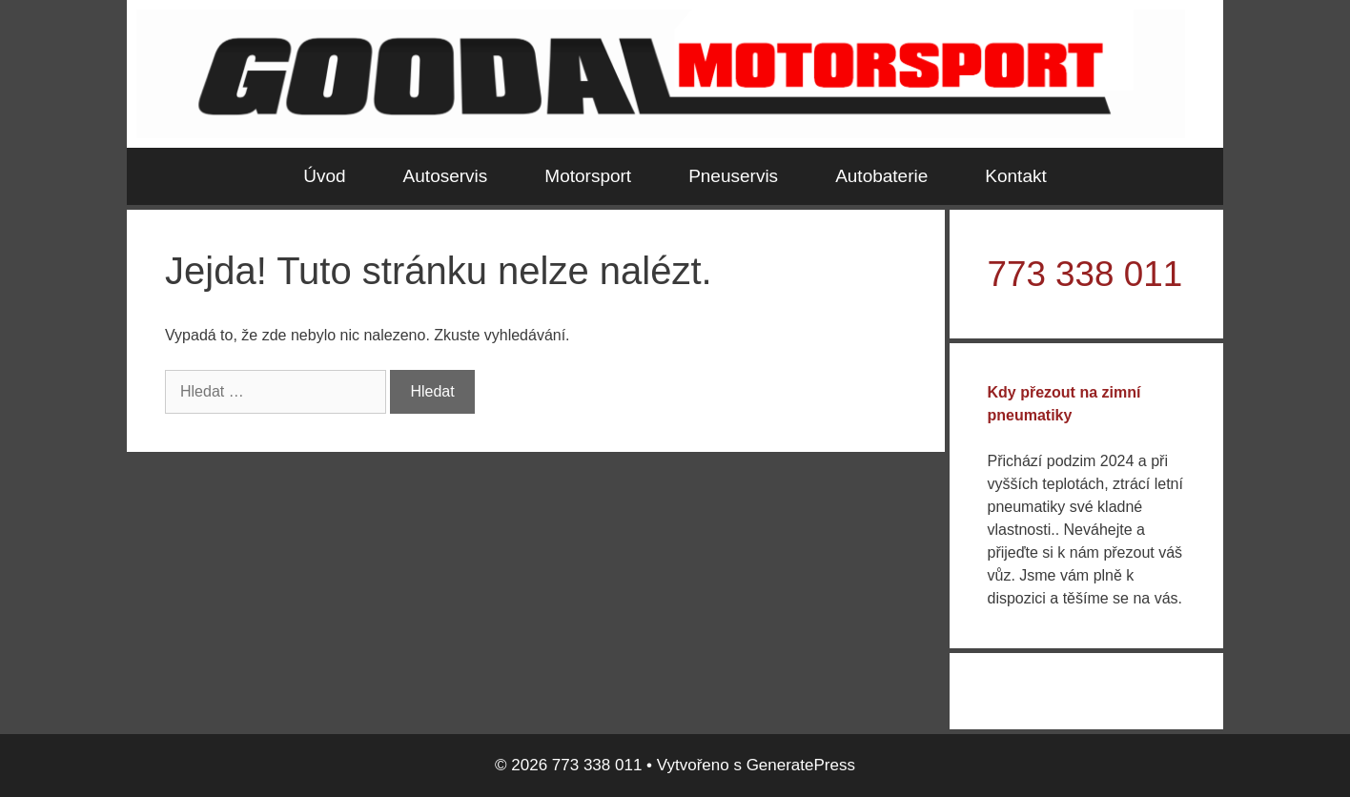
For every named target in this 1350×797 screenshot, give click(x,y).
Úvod (324, 176)
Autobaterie (881, 176)
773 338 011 (1085, 274)
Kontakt (1015, 176)
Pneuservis (733, 176)
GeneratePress (801, 765)
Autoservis (445, 176)
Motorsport (587, 176)
